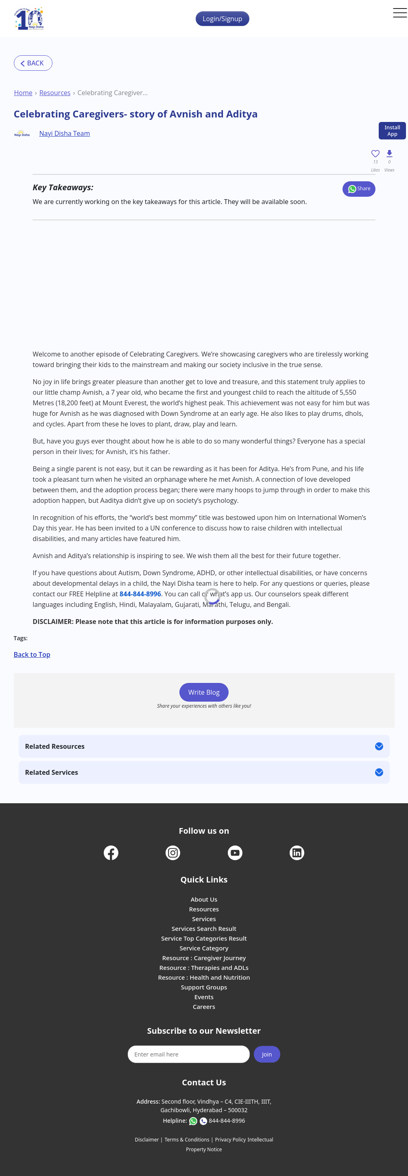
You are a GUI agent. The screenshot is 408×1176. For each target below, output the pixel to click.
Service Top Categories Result (204, 938)
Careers (204, 1006)
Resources (55, 92)
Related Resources (55, 746)
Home (23, 92)
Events (204, 997)
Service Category (203, 948)
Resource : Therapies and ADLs (204, 967)
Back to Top (32, 654)
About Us (204, 899)
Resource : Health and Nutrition (204, 977)
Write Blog (204, 692)
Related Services (51, 772)
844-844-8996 (140, 593)
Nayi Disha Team (64, 133)
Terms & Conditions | (189, 1139)
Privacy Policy (230, 1139)
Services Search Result (204, 928)
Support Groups (204, 987)
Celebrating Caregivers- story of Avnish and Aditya (112, 92)
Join (267, 1054)
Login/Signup (222, 18)
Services (204, 919)
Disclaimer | (149, 1139)
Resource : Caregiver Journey (204, 958)
